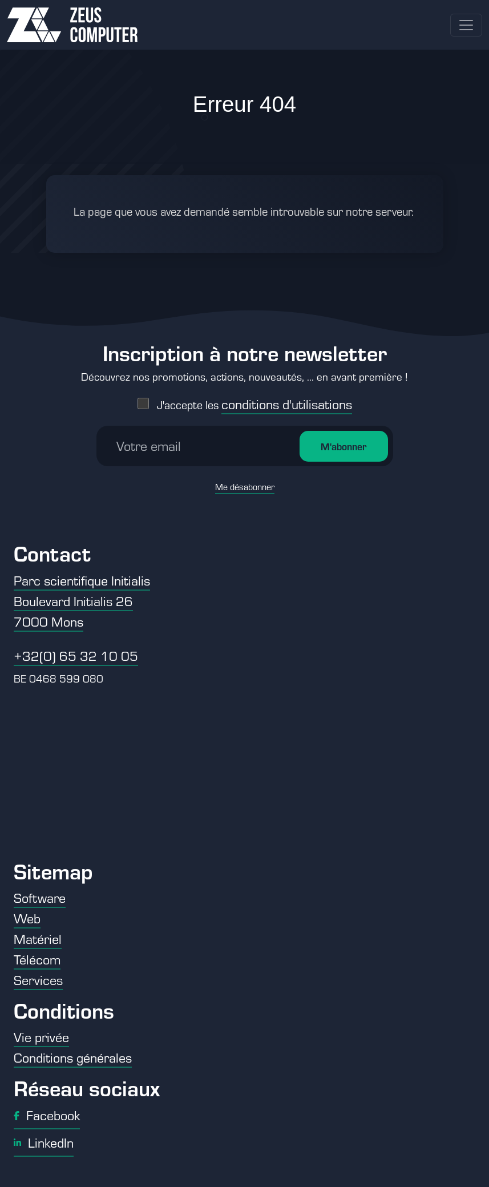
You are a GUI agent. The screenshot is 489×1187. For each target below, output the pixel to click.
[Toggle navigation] (466, 25)
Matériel (38, 938)
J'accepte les (254, 404)
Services (38, 979)
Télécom (37, 959)
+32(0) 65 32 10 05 (76, 655)
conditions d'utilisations (286, 404)
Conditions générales (73, 1057)
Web (27, 918)
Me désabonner (244, 486)
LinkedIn (44, 1142)
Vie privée (41, 1036)
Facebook (47, 1115)
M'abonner (343, 446)
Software (40, 897)
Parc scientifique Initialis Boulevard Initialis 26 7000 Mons (82, 601)
